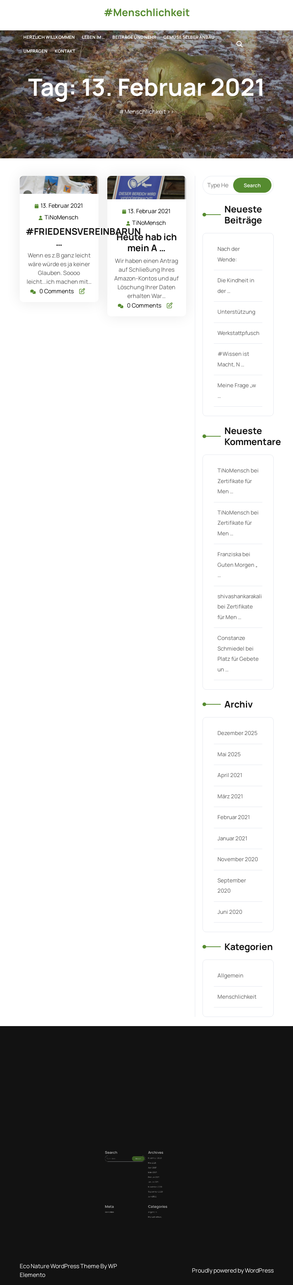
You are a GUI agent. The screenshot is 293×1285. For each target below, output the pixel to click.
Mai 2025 (228, 749)
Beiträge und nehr (134, 37)
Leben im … (93, 37)
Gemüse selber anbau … (191, 37)
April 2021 (229, 769)
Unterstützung (235, 320)
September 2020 (150, 1189)
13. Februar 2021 (62, 206)
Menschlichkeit (236, 985)
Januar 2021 (232, 831)
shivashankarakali (239, 596)
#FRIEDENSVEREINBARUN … (82, 237)
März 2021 (229, 790)
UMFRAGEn (35, 51)
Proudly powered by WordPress (233, 1270)
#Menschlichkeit (147, 12)
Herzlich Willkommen (49, 37)
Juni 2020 (229, 902)
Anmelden (131, 1197)
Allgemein (230, 964)
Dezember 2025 (237, 729)
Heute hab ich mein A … (146, 242)
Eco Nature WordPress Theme (60, 1266)
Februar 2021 (233, 810)
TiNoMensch (62, 217)
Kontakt (65, 51)
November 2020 (237, 851)
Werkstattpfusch (237, 340)
